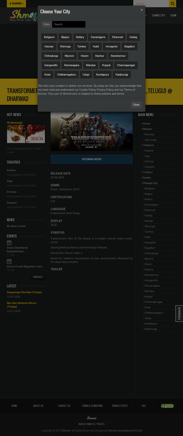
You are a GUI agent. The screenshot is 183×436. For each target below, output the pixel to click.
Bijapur (65, 37)
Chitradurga (51, 55)
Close (136, 104)
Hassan (48, 46)
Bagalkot (129, 46)
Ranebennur (118, 55)
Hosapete (112, 46)
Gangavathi (50, 65)
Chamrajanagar (126, 65)
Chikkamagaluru (66, 74)
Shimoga (65, 46)
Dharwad (117, 37)
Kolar (47, 74)
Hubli (96, 46)
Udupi (86, 74)
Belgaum (49, 37)
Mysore (69, 55)
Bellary (80, 37)
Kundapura (102, 74)
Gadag (133, 37)
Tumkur (81, 46)
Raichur (99, 55)
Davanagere (98, 37)
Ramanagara (71, 65)
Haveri (84, 55)
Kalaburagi (121, 74)
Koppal (106, 65)
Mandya (90, 65)
